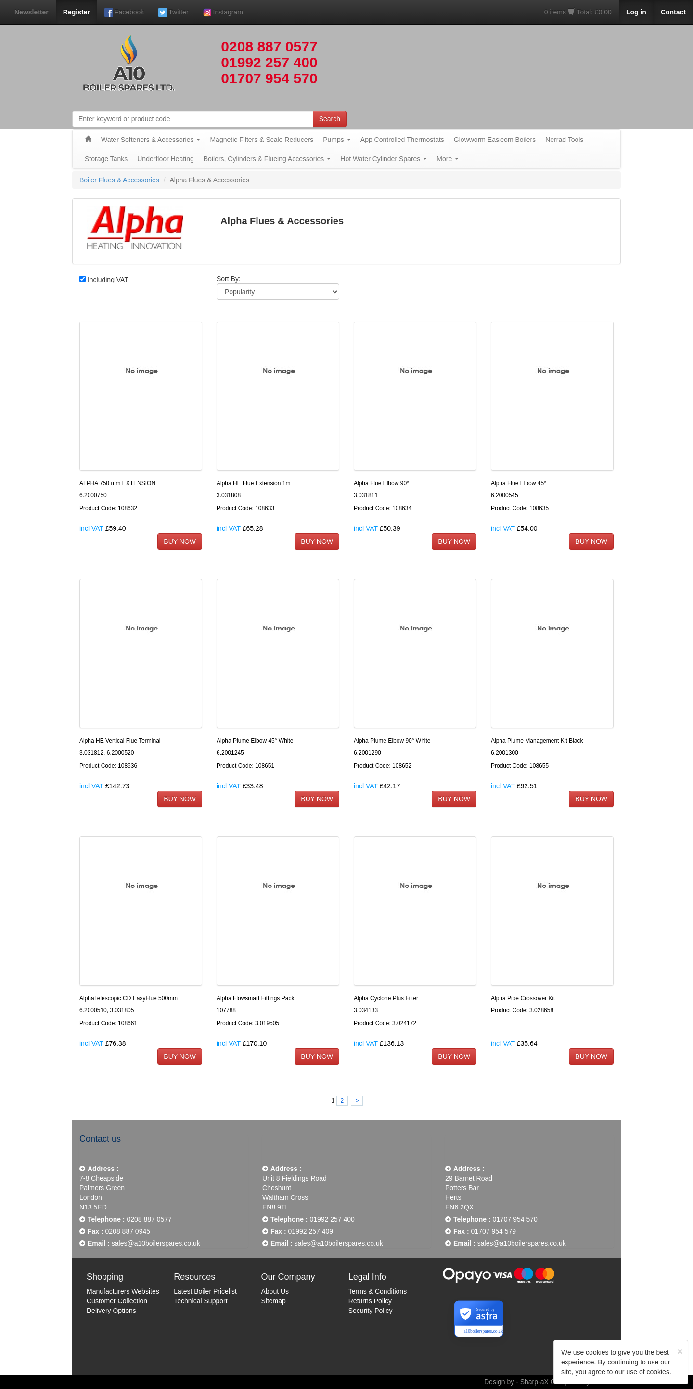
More (447, 159)
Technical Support (200, 1301)
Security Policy (370, 1310)
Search (329, 119)
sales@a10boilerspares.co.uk (156, 1243)
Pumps (337, 139)
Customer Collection (117, 1301)
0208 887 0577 (269, 46)
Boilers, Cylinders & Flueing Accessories (267, 159)
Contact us (100, 1139)
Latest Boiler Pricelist (205, 1291)
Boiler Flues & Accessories (119, 180)
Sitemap (273, 1301)
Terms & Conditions (377, 1291)
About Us (275, 1291)
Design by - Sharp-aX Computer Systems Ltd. (552, 1382)
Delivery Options (111, 1310)
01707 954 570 (269, 78)
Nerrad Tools (564, 139)
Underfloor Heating (165, 159)
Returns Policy (370, 1301)
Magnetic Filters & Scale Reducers (261, 139)
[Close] (680, 1351)
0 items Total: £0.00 (578, 12)
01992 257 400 (269, 62)
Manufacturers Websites (123, 1291)
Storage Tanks (106, 159)
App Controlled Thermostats (402, 139)
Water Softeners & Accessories (150, 139)
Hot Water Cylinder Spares (383, 159)
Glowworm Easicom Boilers (495, 139)
